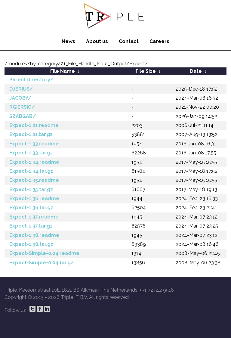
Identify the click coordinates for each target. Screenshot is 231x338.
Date (196, 71)
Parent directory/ (31, 79)
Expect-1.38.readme (34, 235)
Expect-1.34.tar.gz (31, 171)
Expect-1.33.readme (34, 144)
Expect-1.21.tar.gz (31, 134)
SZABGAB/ (22, 116)
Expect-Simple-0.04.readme (44, 253)
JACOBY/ (20, 98)
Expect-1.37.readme (34, 217)
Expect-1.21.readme (34, 125)
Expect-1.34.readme (34, 162)
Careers (159, 41)
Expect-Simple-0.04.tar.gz (41, 262)
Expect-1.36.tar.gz (31, 207)
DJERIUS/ (21, 89)
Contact (129, 41)
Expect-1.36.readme (34, 198)
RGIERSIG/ (22, 107)
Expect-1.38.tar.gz (31, 244)
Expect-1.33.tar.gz (31, 153)
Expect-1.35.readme (34, 180)
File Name (62, 71)
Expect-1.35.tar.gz (31, 189)
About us (97, 41)
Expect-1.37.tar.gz (31, 226)
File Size (146, 71)
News (68, 41)
